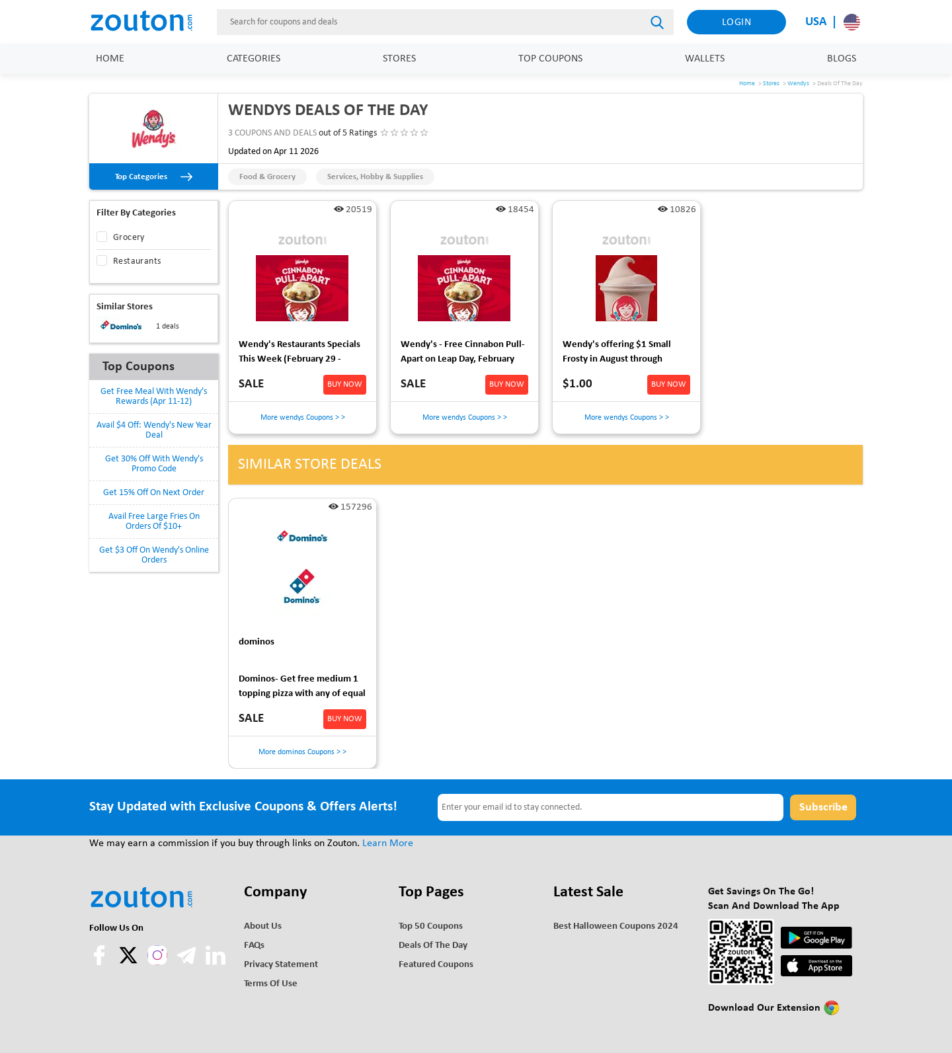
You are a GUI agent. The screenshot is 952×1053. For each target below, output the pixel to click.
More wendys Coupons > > (302, 418)
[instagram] (157, 955)
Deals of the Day (433, 946)
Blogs (841, 59)
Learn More (387, 843)
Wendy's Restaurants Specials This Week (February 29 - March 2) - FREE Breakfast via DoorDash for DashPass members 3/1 (299, 354)
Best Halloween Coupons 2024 (615, 926)
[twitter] (129, 962)
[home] (148, 22)
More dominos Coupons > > (302, 752)
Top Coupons (550, 59)
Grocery (129, 238)
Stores (399, 59)
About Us (263, 926)
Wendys (798, 83)
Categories (253, 59)
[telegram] (188, 962)
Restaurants (137, 261)
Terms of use (271, 984)
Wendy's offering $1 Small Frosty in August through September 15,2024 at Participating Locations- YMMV (625, 354)
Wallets (705, 59)
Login (737, 22)
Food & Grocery (267, 177)
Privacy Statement (281, 965)
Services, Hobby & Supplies (375, 177)
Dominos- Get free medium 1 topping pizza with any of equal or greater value (302, 688)
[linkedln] (215, 962)
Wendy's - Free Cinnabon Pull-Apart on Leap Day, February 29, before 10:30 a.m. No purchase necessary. (463, 354)
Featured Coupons (436, 965)
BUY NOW (344, 384)
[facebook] (100, 962)
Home (110, 59)
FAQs (254, 946)
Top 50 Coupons (431, 926)
